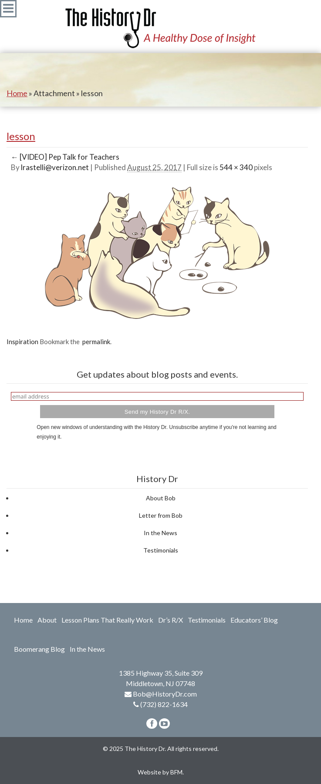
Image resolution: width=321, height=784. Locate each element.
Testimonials (160, 550)
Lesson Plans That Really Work (107, 620)
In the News (160, 532)
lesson (21, 136)
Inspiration (22, 341)
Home (17, 93)
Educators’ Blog (254, 620)
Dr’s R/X (170, 620)
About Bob (161, 498)
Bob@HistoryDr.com (165, 694)
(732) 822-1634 (164, 704)
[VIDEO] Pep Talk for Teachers (65, 156)
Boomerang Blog (39, 649)
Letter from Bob (160, 515)
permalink (95, 341)
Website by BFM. (161, 772)
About (47, 620)
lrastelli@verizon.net (55, 167)
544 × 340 (236, 167)
